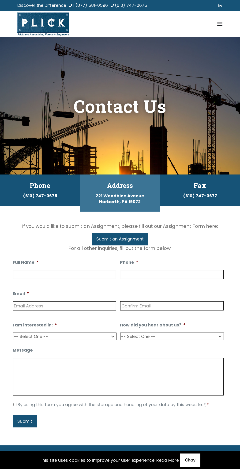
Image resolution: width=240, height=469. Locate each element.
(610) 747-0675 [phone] (131, 5)
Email (21, 293)
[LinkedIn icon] (220, 5)
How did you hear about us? (153, 325)
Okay (190, 460)
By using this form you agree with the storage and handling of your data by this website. (113, 404)
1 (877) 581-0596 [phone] (90, 5)
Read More (167, 460)
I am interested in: (35, 325)
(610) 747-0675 (40, 196)
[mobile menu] (220, 24)
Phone (129, 262)
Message (23, 350)
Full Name (26, 262)
